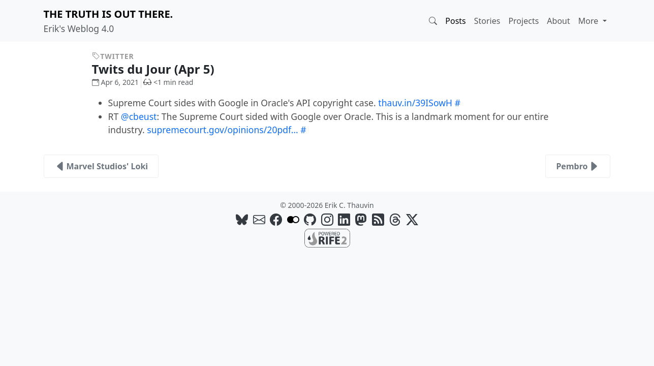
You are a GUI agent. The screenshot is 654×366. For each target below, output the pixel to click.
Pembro (578, 166)
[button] (433, 21)
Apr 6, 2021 (115, 82)
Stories (487, 20)
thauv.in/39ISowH (415, 103)
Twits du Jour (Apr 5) (161, 68)
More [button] (589, 20)
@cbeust (139, 116)
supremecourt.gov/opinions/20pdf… (222, 130)
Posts (455, 20)
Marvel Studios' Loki (101, 166)
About (558, 20)
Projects (523, 20)
